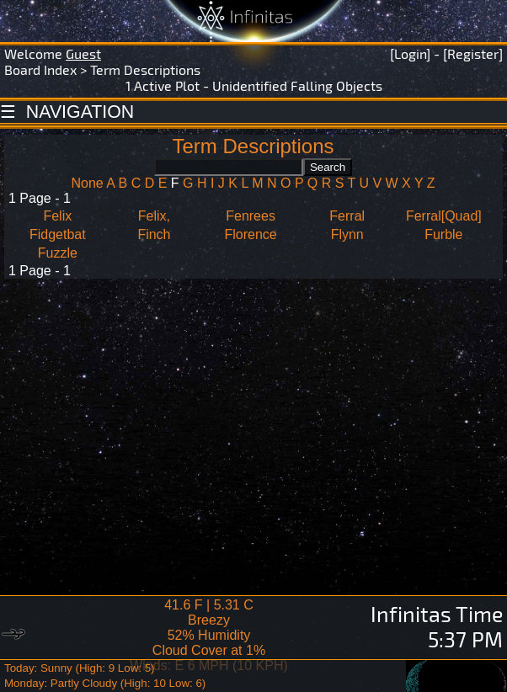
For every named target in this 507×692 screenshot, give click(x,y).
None (87, 183)
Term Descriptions (145, 69)
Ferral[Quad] (444, 216)
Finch (153, 234)
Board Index (40, 69)
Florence (250, 234)
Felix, (154, 216)
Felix (57, 216)
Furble (443, 234)
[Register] (473, 53)
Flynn (347, 234)
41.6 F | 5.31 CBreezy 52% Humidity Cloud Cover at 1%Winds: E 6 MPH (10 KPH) (209, 635)
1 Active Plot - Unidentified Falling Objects (253, 85)
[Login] (410, 53)
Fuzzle (57, 253)
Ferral (347, 216)
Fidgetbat (57, 234)
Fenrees (250, 216)
